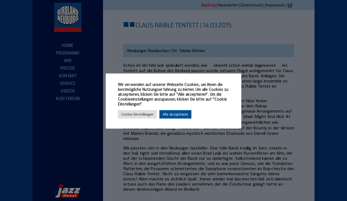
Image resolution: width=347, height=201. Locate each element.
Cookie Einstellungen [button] (137, 114)
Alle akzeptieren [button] (175, 114)
